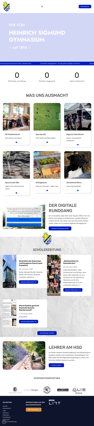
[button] (4, 422)
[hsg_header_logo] (6, 2)
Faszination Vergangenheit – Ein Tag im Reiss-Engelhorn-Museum (62, 63)
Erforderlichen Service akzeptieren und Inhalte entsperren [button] (24, 226)
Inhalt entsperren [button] (24, 220)
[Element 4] (54, 400)
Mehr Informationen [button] (24, 216)
